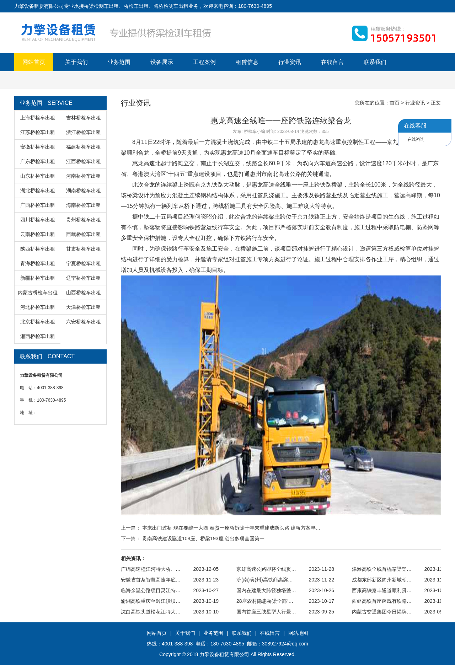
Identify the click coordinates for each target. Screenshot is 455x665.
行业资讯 (289, 62)
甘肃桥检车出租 (83, 249)
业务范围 (119, 62)
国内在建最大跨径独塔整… (266, 590)
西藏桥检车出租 (83, 234)
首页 (395, 103)
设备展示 (161, 62)
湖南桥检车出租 (83, 190)
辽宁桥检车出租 (83, 278)
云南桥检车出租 (37, 234)
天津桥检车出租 (83, 307)
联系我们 (375, 62)
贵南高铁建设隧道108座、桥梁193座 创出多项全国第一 (203, 538)
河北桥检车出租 (37, 307)
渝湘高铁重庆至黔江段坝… (151, 601)
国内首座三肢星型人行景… (266, 612)
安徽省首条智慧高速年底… (151, 580)
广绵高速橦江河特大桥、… (151, 569)
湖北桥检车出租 (37, 190)
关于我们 (76, 62)
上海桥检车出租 (37, 117)
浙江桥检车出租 (83, 132)
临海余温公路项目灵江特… (151, 590)
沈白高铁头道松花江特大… (151, 612)
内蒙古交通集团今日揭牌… (382, 612)
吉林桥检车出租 (83, 117)
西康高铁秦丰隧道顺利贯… (382, 590)
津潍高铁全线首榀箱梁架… (382, 569)
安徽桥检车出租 (37, 147)
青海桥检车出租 (37, 263)
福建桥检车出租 (83, 147)
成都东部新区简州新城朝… (382, 580)
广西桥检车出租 (37, 205)
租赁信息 (247, 62)
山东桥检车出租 (37, 176)
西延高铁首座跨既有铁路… (382, 601)
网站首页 (33, 62)
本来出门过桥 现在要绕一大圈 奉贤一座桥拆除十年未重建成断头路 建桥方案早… (231, 528)
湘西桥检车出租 (37, 336)
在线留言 (332, 62)
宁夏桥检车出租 (83, 263)
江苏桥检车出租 (37, 132)
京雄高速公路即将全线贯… (266, 569)
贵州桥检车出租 (83, 219)
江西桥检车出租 (83, 161)
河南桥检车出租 (83, 176)
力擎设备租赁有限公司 (224, 654)
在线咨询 (415, 139)
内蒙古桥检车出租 (38, 292)
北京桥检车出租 (37, 322)
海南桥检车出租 (83, 205)
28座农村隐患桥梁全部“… (264, 601)
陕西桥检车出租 (37, 249)
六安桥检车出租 (83, 322)
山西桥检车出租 (83, 292)
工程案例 (204, 62)
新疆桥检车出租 (37, 278)
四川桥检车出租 (37, 219)
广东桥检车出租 (37, 161)
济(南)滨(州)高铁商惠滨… (264, 580)
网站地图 (298, 633)
